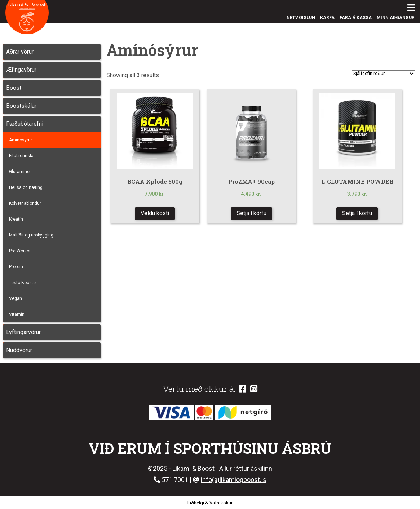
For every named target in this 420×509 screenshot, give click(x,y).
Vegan (15, 298)
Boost (13, 87)
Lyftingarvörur (23, 332)
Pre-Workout (21, 250)
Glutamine (19, 171)
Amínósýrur (20, 139)
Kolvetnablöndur (25, 203)
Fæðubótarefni (24, 123)
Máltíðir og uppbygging (31, 235)
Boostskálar (21, 105)
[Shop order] (383, 73)
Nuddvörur (19, 350)
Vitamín (17, 314)
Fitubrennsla (21, 155)
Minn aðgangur (396, 17)
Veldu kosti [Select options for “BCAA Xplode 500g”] (155, 213)
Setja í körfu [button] (357, 213)
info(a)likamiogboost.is (233, 479)
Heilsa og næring (26, 187)
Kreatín (16, 219)
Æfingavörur (21, 69)
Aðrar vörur (20, 51)
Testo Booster (23, 282)
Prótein (16, 266)
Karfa (327, 17)
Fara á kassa (356, 17)
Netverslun (301, 17)
